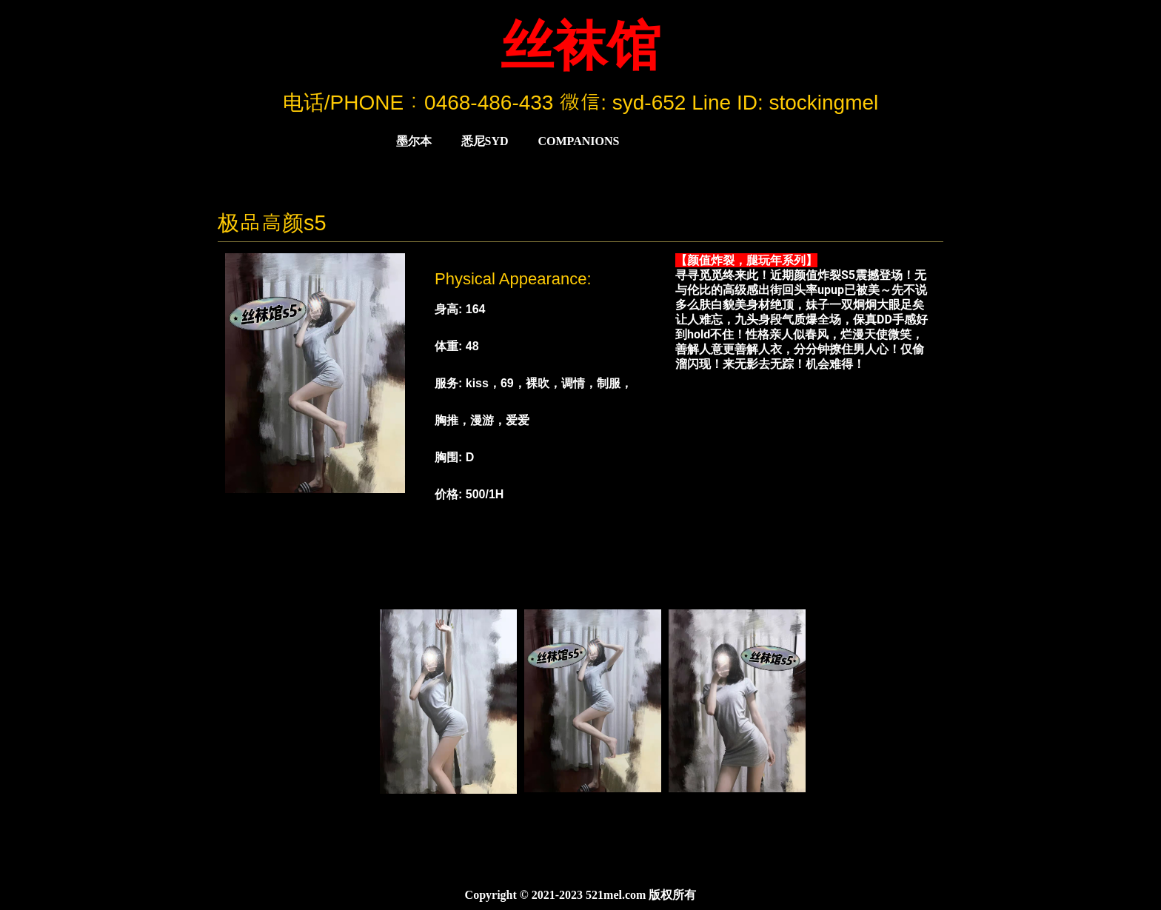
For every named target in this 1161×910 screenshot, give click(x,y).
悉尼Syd (485, 141)
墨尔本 (414, 141)
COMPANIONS (579, 141)
